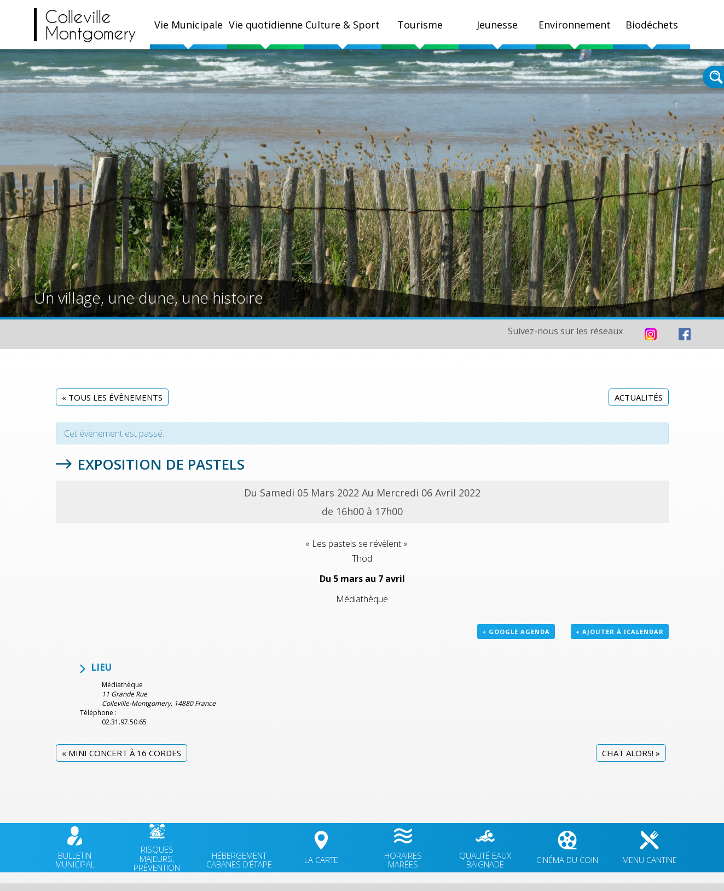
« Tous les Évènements (112, 397)
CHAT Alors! (631, 752)
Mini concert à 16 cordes (121, 752)
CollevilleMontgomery (90, 24)
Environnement (574, 24)
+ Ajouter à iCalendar (620, 631)
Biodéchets (651, 24)
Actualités (639, 397)
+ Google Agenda (516, 631)
